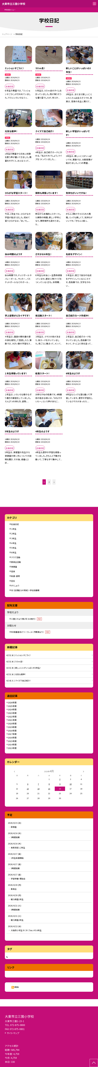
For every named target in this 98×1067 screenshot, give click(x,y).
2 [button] (49, 482)
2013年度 (12, 748)
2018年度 (12, 730)
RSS (17, 986)
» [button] (54, 482)
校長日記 (15, 524)
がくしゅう (15, 585)
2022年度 (12, 716)
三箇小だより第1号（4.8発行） (26, 618)
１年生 (13, 528)
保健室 (14, 566)
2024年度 (12, 709)
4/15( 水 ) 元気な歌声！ (16, 674)
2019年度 (12, 727)
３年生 (13, 538)
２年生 (13, 533)
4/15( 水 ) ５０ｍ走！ (14, 661)
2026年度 (12, 702)
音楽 (13, 571)
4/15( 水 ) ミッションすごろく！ (18, 655)
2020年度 (12, 723)
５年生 (13, 547)
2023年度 (12, 713)
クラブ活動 (15, 557)
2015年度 (12, 741)
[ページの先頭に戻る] (94, 1063)
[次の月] (83, 771)
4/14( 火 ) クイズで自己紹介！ (18, 680)
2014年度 (12, 744)
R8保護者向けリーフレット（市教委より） (30, 632)
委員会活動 (16, 562)
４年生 (13, 543)
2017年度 (12, 734)
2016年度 (12, 737)
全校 (13, 580)
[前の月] (14, 771)
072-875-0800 (17, 1025)
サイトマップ (13, 1033)
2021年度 (12, 719)
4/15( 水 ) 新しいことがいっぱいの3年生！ (23, 667)
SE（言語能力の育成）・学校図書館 (25, 590)
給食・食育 (15, 576)
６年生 (13, 552)
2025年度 (12, 706)
